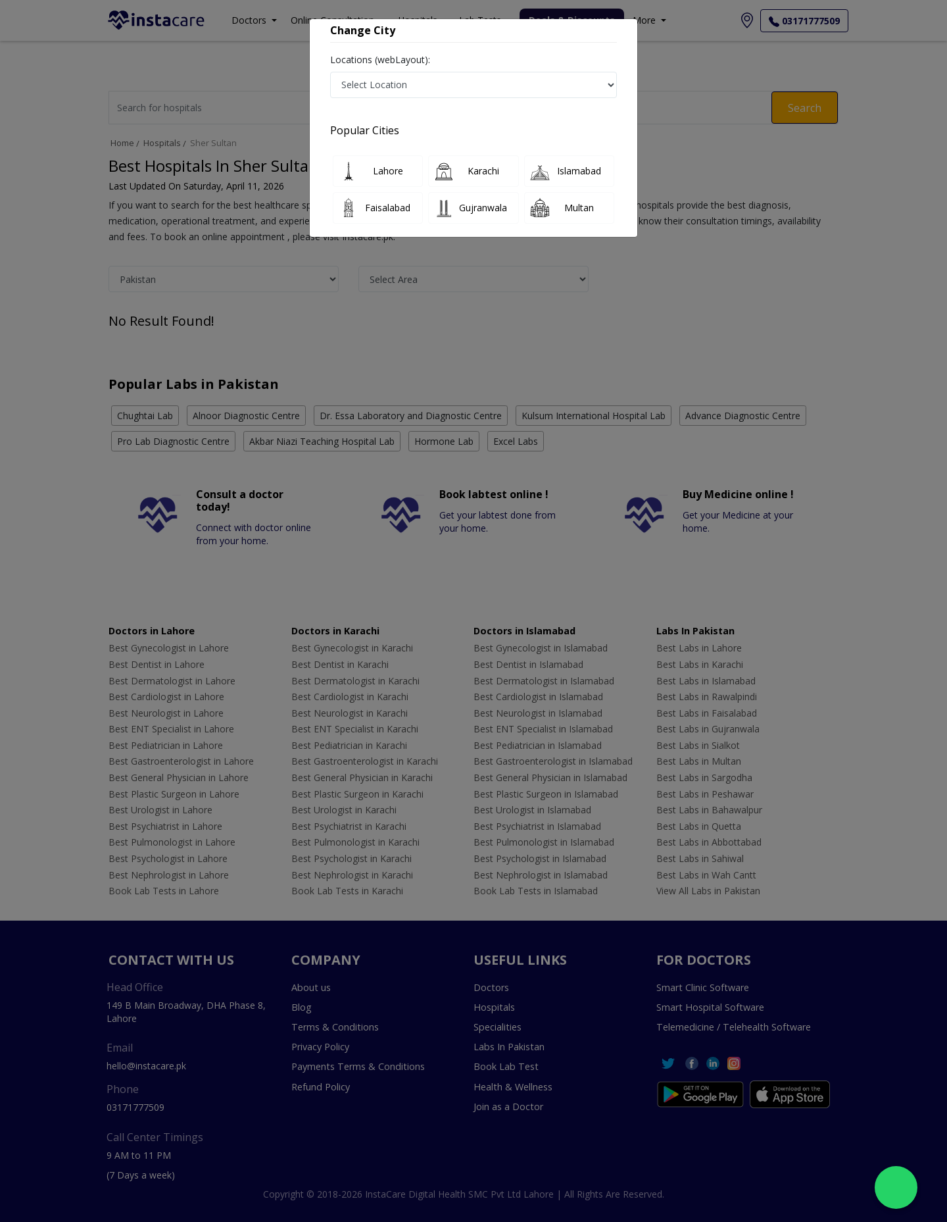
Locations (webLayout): (380, 59)
